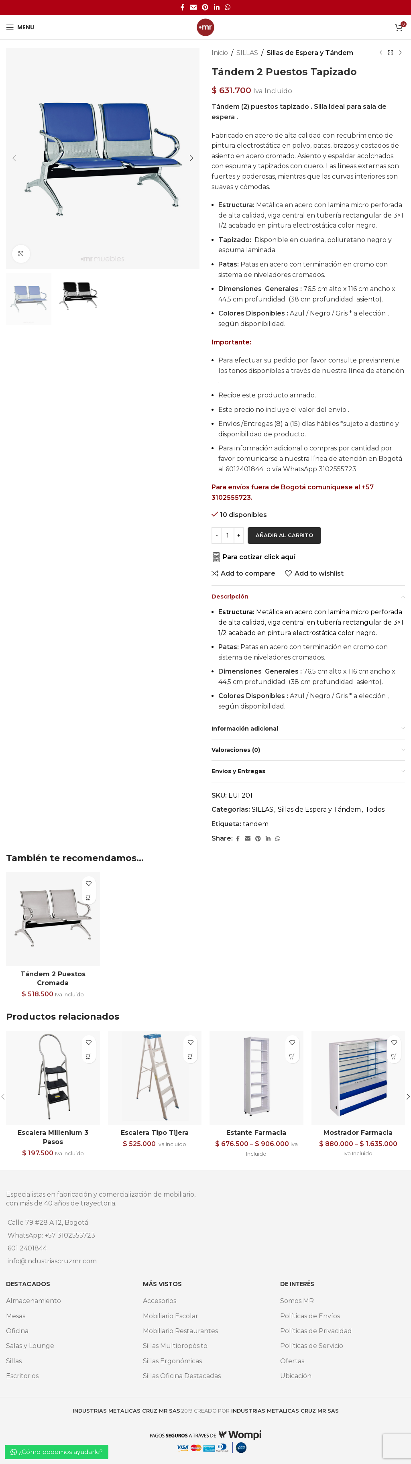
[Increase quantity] (239, 535)
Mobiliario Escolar (170, 1316)
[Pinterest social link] (205, 7)
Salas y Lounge (30, 1346)
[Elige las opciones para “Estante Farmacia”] (292, 1056)
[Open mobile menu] (20, 27)
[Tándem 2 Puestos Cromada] (53, 919)
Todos (375, 809)
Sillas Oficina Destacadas (182, 1376)
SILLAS (247, 53)
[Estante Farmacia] (256, 1078)
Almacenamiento (33, 1301)
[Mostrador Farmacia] (358, 1078)
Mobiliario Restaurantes (180, 1331)
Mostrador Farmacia (358, 1132)
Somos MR (297, 1301)
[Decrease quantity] (217, 535)
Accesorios (159, 1301)
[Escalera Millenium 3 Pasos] (53, 1078)
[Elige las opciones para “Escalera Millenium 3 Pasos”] (89, 1056)
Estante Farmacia (256, 1132)
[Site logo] (205, 27)
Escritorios (22, 1376)
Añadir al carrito (284, 535)
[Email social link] (193, 7)
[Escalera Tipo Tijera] (155, 1078)
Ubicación (295, 1376)
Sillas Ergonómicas (172, 1361)
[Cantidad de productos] (228, 535)
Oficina (17, 1331)
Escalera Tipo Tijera (155, 1132)
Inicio (220, 53)
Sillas (14, 1361)
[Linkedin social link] (216, 7)
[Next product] (400, 53)
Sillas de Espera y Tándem (310, 53)
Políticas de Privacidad (316, 1331)
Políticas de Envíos (310, 1316)
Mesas (15, 1316)
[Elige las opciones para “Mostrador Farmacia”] (394, 1056)
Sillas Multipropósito (175, 1346)
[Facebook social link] (182, 7)
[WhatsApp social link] (227, 7)
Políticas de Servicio (311, 1346)
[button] (14, 158)
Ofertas (292, 1361)
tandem (256, 824)
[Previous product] (381, 53)
